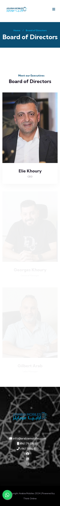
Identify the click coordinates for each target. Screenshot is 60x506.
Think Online (30, 498)
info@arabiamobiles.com (27, 438)
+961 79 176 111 (27, 443)
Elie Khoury (30, 171)
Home (16, 30)
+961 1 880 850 (28, 448)
